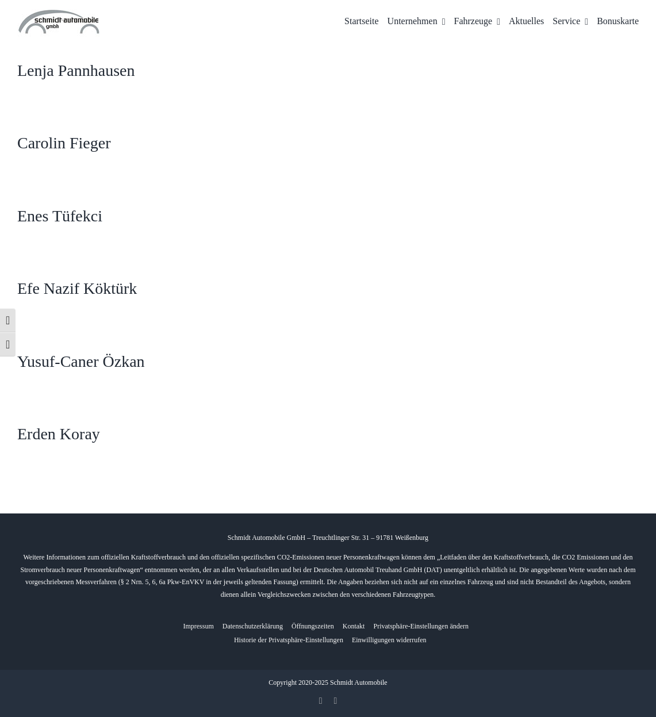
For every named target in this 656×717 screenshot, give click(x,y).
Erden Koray (58, 434)
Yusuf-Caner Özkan (81, 361)
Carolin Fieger (64, 143)
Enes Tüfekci (59, 216)
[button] (421, 626)
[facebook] (321, 701)
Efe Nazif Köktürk (77, 288)
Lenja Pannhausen (76, 70)
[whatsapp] (335, 701)
